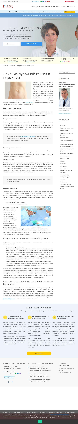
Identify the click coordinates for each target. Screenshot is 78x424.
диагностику (29, 102)
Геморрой (62, 125)
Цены (58, 6)
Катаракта (62, 179)
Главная (5, 65)
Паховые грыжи (64, 158)
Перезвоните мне (31, 43)
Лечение (12, 65)
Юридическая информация (66, 368)
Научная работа (41, 11)
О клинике (11, 11)
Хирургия (19, 65)
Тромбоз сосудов (64, 130)
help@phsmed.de (30, 62)
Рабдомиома (63, 166)
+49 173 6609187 (35, 1)
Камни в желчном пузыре (67, 128)
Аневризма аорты (65, 156)
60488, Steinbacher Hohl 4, (12, 367)
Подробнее (39, 353)
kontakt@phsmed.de (13, 62)
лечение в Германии (9, 298)
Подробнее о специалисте (65, 113)
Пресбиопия (63, 182)
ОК (40, 421)
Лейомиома (63, 163)
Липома (62, 161)
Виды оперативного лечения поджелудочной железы (67, 186)
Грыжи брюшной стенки (67, 153)
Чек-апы (49, 11)
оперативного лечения (27, 136)
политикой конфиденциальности (59, 414)
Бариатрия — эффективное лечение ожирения (66, 170)
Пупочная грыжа (64, 137)
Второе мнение (55, 11)
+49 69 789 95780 (10, 371)
